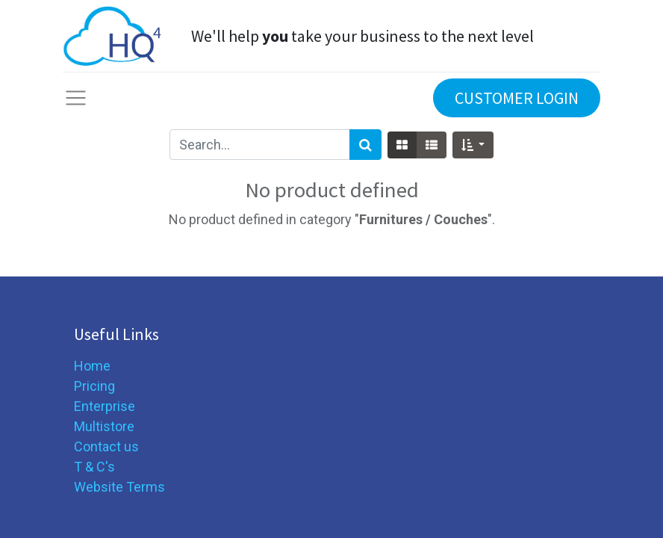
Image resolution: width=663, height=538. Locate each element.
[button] (473, 145)
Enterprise (104, 406)
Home (92, 366)
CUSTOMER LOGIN (517, 97)
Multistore (104, 426)
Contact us (106, 446)
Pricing (94, 386)
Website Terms (119, 487)
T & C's (94, 466)
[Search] (365, 144)
